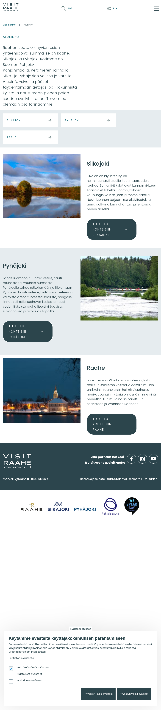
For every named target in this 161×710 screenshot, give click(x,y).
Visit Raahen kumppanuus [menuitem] (127, 592)
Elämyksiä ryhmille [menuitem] (121, 548)
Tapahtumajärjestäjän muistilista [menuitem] (125, 606)
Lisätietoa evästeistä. (21, 658)
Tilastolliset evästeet (29, 674)
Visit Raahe (9, 24)
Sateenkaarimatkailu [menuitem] (71, 573)
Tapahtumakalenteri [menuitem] (20, 592)
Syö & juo (63, 9)
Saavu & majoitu (44, 9)
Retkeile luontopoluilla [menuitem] (72, 615)
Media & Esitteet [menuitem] (68, 561)
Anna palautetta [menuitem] (69, 555)
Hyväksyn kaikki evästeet (98, 694)
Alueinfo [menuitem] (12, 534)
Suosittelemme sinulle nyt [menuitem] (77, 586)
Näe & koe (77, 9)
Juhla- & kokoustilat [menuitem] (123, 555)
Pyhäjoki (72, 120)
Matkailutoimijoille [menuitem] (125, 584)
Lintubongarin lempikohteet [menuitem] (77, 602)
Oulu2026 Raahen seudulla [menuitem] (76, 596)
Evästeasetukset (80, 629)
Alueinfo (11, 37)
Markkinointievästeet (30, 680)
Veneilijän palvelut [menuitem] (70, 608)
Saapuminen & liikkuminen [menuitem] (76, 498)
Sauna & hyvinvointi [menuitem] (19, 492)
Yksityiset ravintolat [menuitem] (122, 542)
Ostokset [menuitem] (10, 517)
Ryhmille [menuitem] (116, 534)
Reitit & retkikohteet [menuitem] (18, 523)
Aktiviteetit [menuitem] (12, 498)
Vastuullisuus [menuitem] (66, 567)
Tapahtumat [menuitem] (16, 584)
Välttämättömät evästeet (33, 667)
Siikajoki (14, 120)
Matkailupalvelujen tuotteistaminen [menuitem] (122, 615)
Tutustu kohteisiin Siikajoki (102, 229)
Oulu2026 (111, 9)
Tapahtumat (95, 9)
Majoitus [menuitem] (62, 492)
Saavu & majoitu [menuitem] (71, 484)
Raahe (11, 137)
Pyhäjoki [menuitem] (10, 548)
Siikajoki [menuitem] (9, 542)
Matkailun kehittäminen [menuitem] (126, 599)
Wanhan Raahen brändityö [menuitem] (128, 623)
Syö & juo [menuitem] (116, 484)
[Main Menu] (156, 8)
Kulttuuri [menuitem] (10, 504)
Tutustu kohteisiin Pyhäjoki (18, 331)
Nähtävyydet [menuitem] (14, 511)
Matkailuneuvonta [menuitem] (70, 542)
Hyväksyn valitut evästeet (134, 694)
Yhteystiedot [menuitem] (65, 548)
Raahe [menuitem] (9, 555)
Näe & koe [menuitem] (13, 484)
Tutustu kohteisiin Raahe (102, 424)
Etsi (133, 8)
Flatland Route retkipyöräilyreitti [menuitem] (79, 621)
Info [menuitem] (59, 534)
